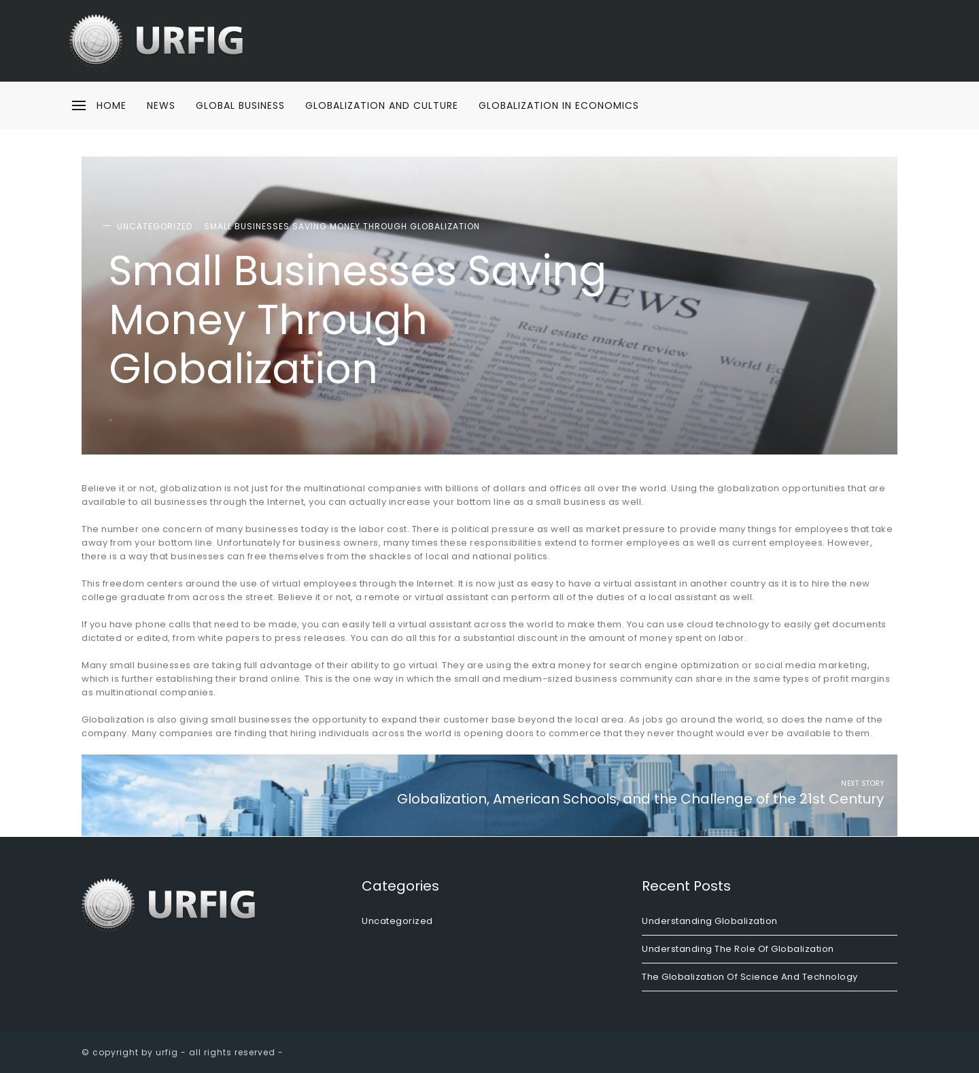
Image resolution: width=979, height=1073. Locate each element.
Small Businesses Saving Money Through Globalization (342, 226)
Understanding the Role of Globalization (738, 948)
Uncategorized (154, 226)
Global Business (240, 105)
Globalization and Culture (381, 105)
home (111, 105)
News (161, 105)
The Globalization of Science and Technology (750, 976)
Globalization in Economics (559, 105)
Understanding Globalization (710, 920)
